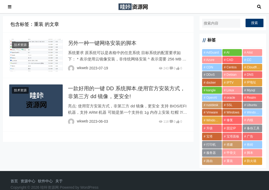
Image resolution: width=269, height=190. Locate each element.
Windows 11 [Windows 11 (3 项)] (214, 120)
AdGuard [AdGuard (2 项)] (212, 52)
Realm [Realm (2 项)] (251, 97)
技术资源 (20, 45)
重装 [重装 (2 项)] (230, 161)
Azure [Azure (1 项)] (210, 60)
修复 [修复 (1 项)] (230, 120)
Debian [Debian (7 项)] (232, 75)
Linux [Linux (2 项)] (230, 90)
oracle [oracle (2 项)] (231, 97)
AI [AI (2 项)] (227, 52)
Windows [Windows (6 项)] (233, 112)
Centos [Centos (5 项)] (232, 67)
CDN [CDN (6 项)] (209, 67)
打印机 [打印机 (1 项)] (211, 144)
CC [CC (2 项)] (249, 60)
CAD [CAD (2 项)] (230, 60)
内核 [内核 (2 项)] (250, 120)
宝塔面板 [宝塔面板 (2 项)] (233, 136)
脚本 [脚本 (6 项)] (250, 153)
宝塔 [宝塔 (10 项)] (209, 136)
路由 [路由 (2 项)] (209, 161)
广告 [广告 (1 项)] (250, 136)
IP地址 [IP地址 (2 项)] (251, 82)
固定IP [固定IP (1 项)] (231, 128)
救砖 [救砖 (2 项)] (250, 144)
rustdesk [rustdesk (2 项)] (212, 105)
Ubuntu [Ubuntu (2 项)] (252, 105)
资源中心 (28, 181)
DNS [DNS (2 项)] (250, 75)
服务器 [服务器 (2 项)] (211, 153)
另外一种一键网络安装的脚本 (102, 43)
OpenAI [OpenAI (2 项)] (211, 97)
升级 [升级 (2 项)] (209, 128)
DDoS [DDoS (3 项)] (210, 75)
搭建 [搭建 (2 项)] (230, 144)
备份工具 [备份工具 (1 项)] (253, 128)
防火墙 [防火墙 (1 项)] (251, 161)
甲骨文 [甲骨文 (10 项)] (231, 153)
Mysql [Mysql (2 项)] (251, 90)
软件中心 (45, 181)
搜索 (254, 23)
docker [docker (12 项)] (211, 82)
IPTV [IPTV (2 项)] (230, 82)
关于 (59, 181)
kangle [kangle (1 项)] (211, 90)
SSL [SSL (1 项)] (230, 105)
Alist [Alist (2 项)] (250, 52)
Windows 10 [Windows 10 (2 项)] (254, 112)
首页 (14, 181)
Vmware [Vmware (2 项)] (212, 112)
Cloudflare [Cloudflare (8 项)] (254, 67)
